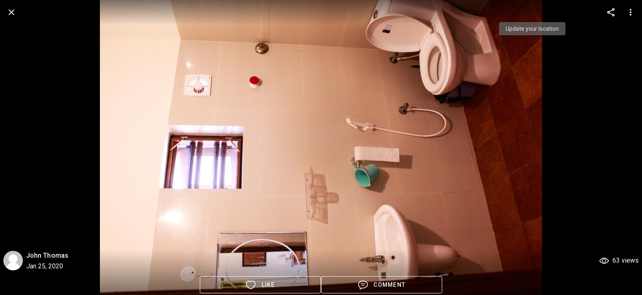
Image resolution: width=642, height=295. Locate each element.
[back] (11, 12)
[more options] (611, 12)
